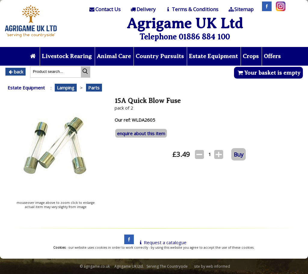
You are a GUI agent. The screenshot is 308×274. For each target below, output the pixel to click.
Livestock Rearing (67, 56)
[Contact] (104, 9)
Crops (251, 56)
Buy (238, 154)
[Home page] (31, 39)
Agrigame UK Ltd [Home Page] (185, 23)
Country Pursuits (160, 56)
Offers (272, 56)
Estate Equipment (213, 56)
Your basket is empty (268, 73)
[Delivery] (143, 9)
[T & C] (191, 9)
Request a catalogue (161, 242)
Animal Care (114, 56)
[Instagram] (279, 9)
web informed (218, 266)
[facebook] (127, 242)
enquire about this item (141, 133)
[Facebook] (265, 9)
